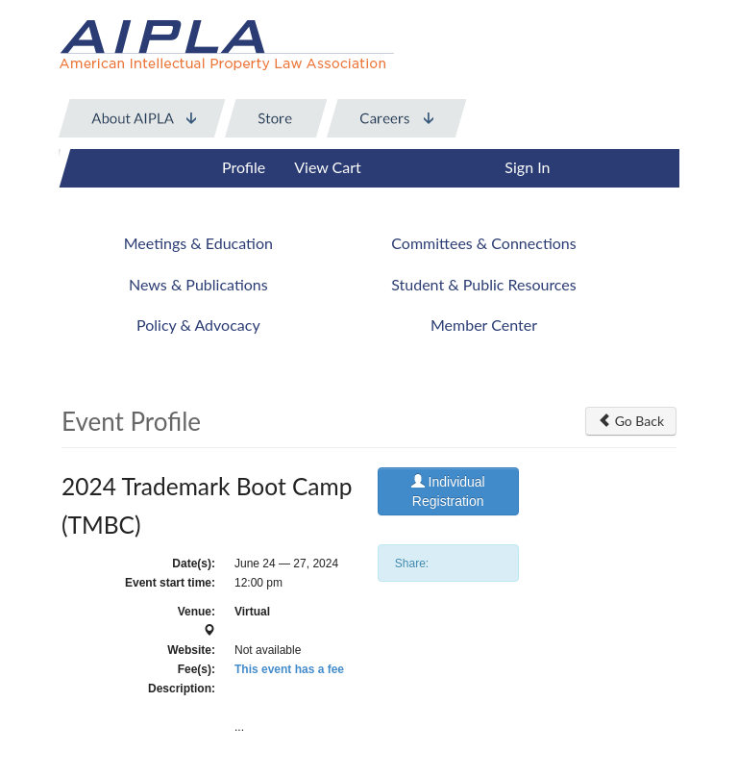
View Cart (327, 167)
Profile (243, 167)
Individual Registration (448, 491)
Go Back (631, 421)
